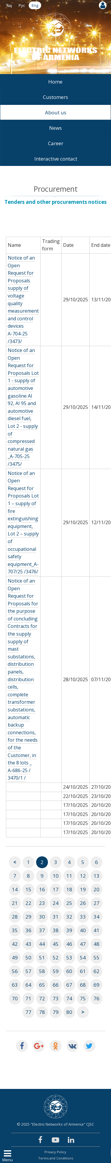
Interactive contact (55, 158)
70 (15, 998)
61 (83, 971)
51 (42, 957)
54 (83, 957)
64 (28, 984)
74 (69, 998)
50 (28, 957)
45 (56, 943)
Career (55, 143)
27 (96, 903)
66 (56, 984)
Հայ (9, 5)
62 (96, 971)
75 (83, 998)
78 (42, 1012)
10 (56, 875)
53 (69, 957)
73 (56, 998)
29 (28, 916)
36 (28, 930)
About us (55, 112)
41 (96, 930)
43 (28, 943)
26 (83, 903)
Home (55, 81)
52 (56, 957)
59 (56, 971)
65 (42, 984)
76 (96, 998)
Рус (22, 5)
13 (96, 875)
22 (28, 903)
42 (15, 943)
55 (96, 957)
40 (83, 930)
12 (83, 875)
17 (56, 889)
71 (28, 998)
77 (28, 1012)
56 (15, 971)
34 (96, 916)
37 (42, 930)
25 (69, 903)
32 (69, 916)
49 (15, 957)
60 (69, 971)
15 (28, 889)
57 (28, 971)
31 (56, 916)
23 (42, 903)
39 (69, 930)
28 (15, 916)
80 (69, 1012)
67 (69, 984)
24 (56, 903)
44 (42, 943)
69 (96, 984)
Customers (55, 97)
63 (15, 984)
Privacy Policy (55, 1152)
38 (56, 930)
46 (69, 943)
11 (69, 875)
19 (83, 889)
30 (42, 916)
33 (83, 916)
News (55, 127)
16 (42, 889)
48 (96, 943)
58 (42, 971)
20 (96, 889)
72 (42, 998)
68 (83, 984)
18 (69, 889)
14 (15, 889)
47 (83, 943)
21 (15, 903)
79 (56, 1012)
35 (15, 930)
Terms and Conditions (55, 1158)
